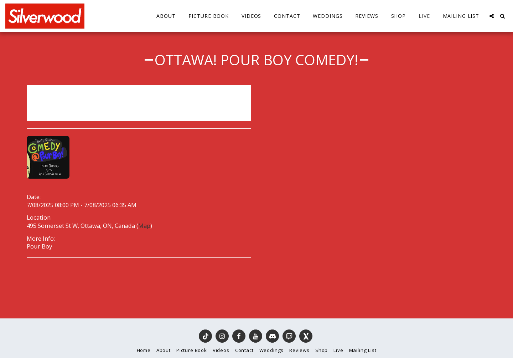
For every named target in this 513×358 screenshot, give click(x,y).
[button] (492, 16)
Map (144, 225)
